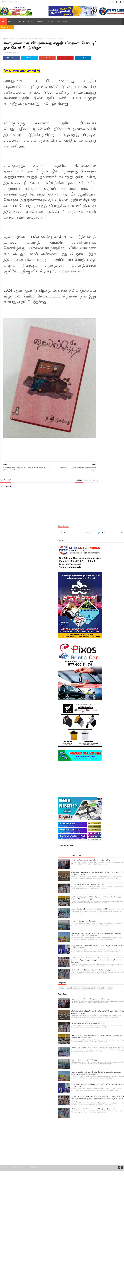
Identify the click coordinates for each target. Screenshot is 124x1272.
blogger (64, 503)
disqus (80, 503)
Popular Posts (98, 363)
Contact (16, 2)
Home (4, 2)
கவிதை (30, 21)
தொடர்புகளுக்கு (62, 21)
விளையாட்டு (40, 21)
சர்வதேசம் (21, 21)
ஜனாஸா (101, 527)
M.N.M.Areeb (37, 734)
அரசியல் (51, 21)
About (10, 2)
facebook (72, 503)
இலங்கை (11, 21)
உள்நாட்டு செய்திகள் (104, 524)
